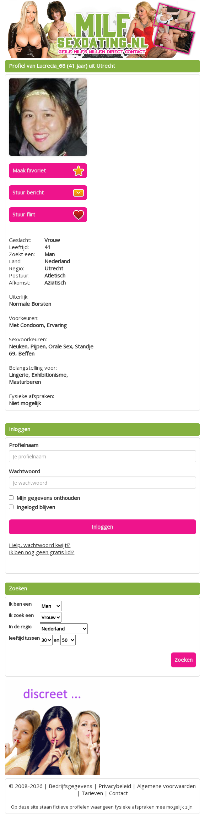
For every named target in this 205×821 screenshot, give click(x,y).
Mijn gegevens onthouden (47, 497)
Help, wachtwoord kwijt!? (39, 545)
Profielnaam (23, 444)
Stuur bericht (28, 192)
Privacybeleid (114, 785)
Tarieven (92, 793)
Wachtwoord (24, 471)
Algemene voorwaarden (166, 785)
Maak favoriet (29, 170)
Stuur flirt (23, 214)
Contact (118, 793)
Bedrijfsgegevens (70, 785)
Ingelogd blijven (34, 507)
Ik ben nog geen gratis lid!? (41, 552)
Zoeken (183, 659)
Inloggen (102, 526)
